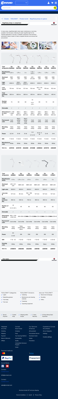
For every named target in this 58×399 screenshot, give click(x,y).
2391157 (52, 248)
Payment (3, 335)
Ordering (3, 331)
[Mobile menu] (56, 3)
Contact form (5, 371)
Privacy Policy (38, 395)
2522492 (29, 248)
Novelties (43, 297)
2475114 (11, 148)
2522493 (25, 148)
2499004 (39, 148)
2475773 (46, 148)
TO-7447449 (21, 174)
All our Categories (47, 331)
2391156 (37, 248)
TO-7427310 (18, 67)
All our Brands (46, 328)
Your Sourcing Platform (21, 335)
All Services (32, 328)
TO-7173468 (36, 174)
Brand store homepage (46, 294)
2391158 (44, 248)
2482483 (21, 248)
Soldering (24, 294)
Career (16, 347)
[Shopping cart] (52, 3)
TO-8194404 (32, 67)
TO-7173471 (52, 174)
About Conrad (18, 328)
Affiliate (3, 340)
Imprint (30, 395)
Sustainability (18, 338)
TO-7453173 (53, 67)
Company (17, 331)
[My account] (49, 3)
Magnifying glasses (8, 297)
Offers (42, 299)
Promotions (32, 340)
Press (16, 333)
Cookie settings (47, 337)
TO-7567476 (28, 174)
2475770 (18, 148)
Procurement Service (34, 333)
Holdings (45, 333)
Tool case (5, 302)
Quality (17, 340)
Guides (30, 338)
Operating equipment (27, 303)
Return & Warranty (5, 338)
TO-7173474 (44, 174)
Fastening (24, 301)
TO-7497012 (39, 67)
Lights (4, 294)
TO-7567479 (25, 67)
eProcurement (32, 331)
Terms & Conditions (21, 395)
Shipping (3, 333)
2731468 (32, 148)
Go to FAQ (3, 328)
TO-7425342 (11, 67)
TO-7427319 (46, 67)
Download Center (33, 335)
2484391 (53, 148)
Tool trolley (5, 299)
